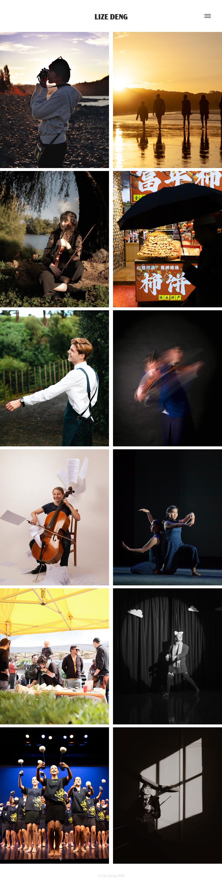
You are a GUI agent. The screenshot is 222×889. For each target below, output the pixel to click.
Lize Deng (111, 16)
